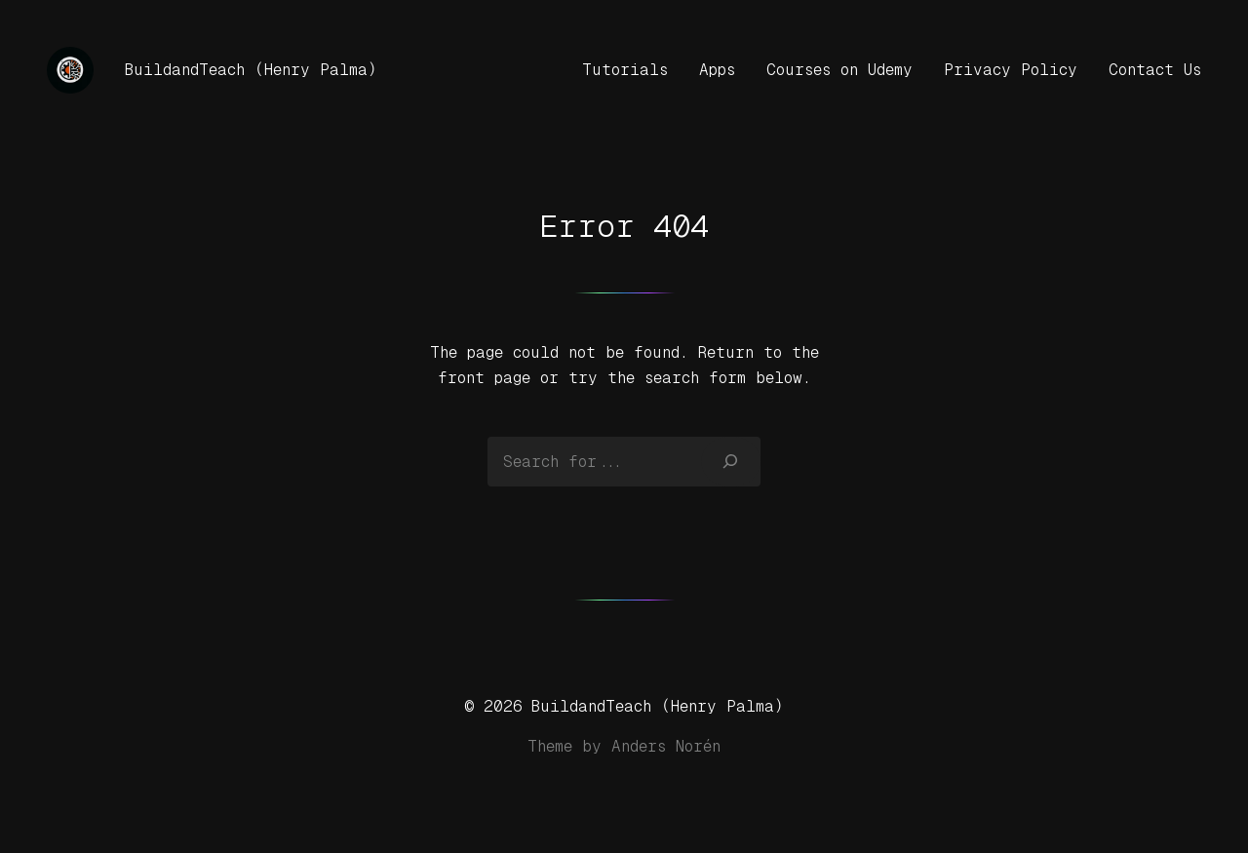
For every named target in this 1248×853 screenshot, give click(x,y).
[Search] (730, 461)
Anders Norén (666, 746)
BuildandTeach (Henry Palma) (251, 69)
